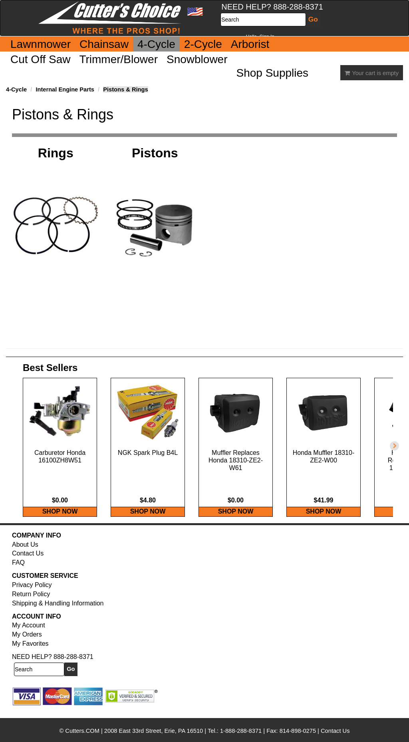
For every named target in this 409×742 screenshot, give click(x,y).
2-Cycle (203, 44)
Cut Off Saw (40, 59)
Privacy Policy (32, 593)
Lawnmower (40, 44)
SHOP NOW (60, 519)
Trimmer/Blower (118, 59)
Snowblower (197, 59)
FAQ (18, 570)
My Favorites (30, 652)
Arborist (250, 44)
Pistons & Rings (125, 89)
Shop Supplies (272, 73)
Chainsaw (104, 44)
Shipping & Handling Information (57, 611)
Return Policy (31, 602)
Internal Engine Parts (65, 89)
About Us (25, 553)
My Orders (27, 642)
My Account (28, 633)
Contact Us (28, 561)
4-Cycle (156, 44)
